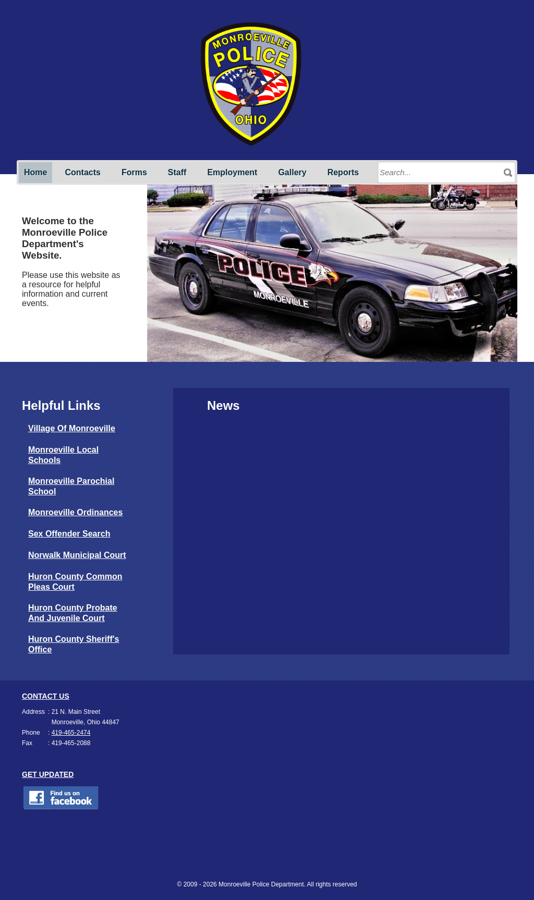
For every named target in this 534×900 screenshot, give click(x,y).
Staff (177, 172)
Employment (232, 172)
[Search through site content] (441, 173)
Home (35, 172)
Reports (343, 172)
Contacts (82, 172)
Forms (134, 172)
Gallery (292, 172)
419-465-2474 (71, 732)
